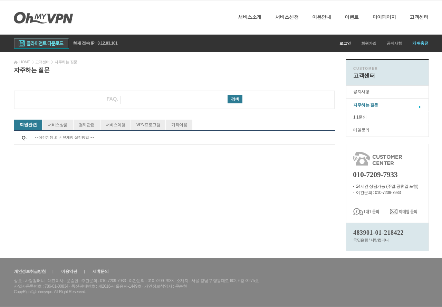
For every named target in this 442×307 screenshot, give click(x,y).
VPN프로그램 (148, 124)
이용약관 (69, 271)
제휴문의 (100, 271)
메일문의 (361, 130)
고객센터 (419, 17)
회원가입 (368, 43)
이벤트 (352, 17)
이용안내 (321, 17)
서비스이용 (116, 124)
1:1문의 (359, 117)
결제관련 (87, 124)
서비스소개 (249, 17)
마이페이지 (384, 17)
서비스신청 (287, 17)
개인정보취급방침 (30, 271)
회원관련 (28, 124)
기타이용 (179, 124)
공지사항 (394, 43)
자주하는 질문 (365, 105)
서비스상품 (58, 124)
